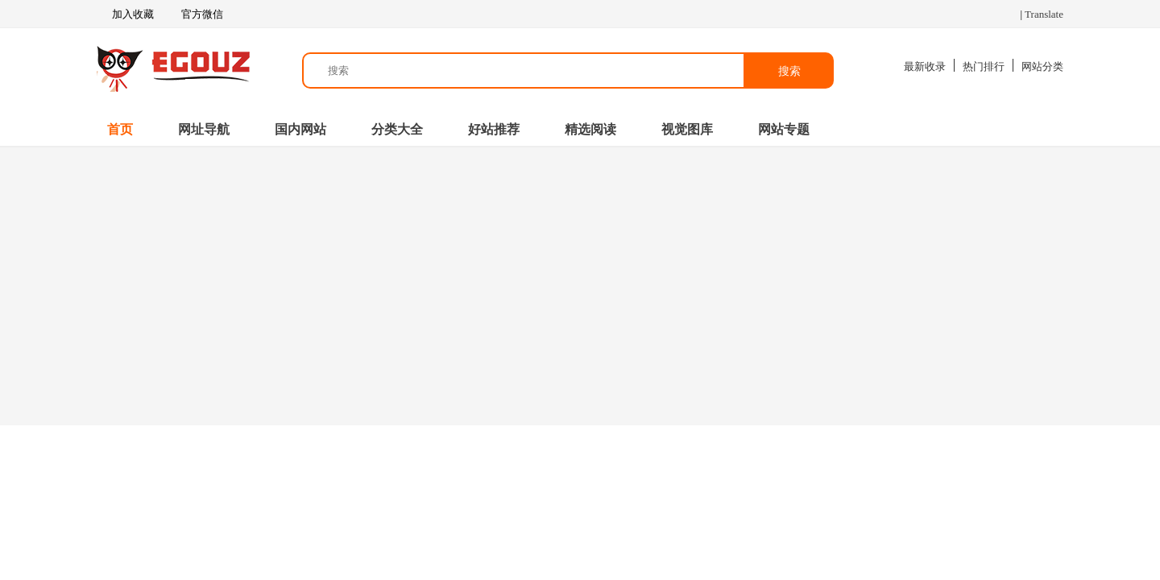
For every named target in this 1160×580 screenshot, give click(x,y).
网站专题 (784, 129)
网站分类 (1042, 66)
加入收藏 (125, 14)
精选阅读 (590, 129)
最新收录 (925, 66)
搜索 (789, 70)
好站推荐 (494, 129)
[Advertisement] (580, 284)
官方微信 (201, 14)
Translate (1044, 14)
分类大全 (397, 129)
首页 (120, 129)
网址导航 (204, 129)
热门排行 (984, 66)
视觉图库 (687, 129)
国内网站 (300, 129)
